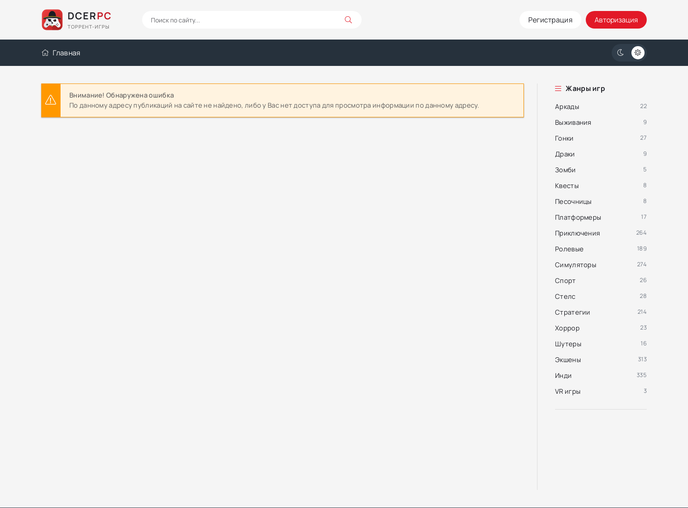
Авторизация (616, 20)
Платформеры (578, 217)
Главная (60, 53)
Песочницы (573, 201)
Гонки (564, 138)
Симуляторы (575, 264)
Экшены (568, 359)
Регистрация (550, 20)
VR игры (567, 391)
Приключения (577, 233)
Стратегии (573, 312)
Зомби (565, 169)
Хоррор (567, 328)
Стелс (565, 296)
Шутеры (568, 343)
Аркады (567, 106)
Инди (563, 375)
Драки (565, 154)
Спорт (565, 280)
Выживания (573, 122)
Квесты (567, 185)
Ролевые (569, 249)
